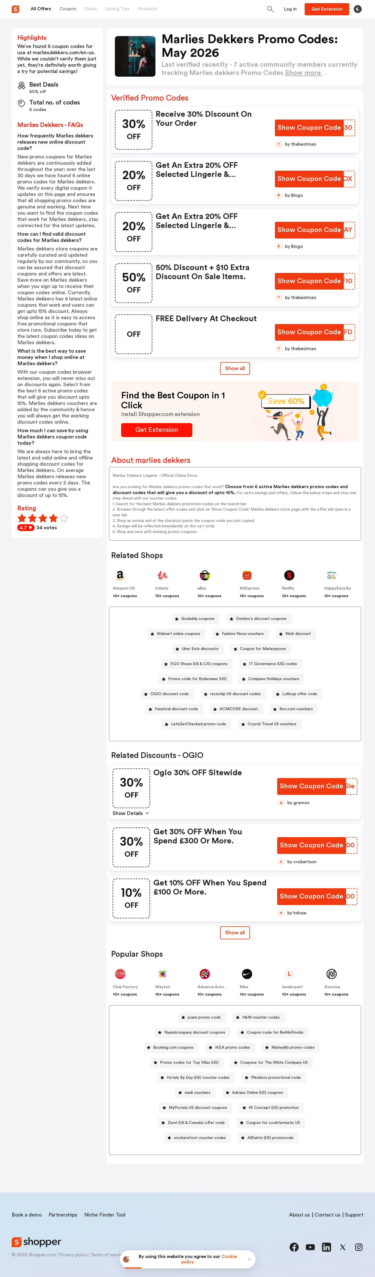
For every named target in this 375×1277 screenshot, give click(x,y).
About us (299, 1214)
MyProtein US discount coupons (198, 1108)
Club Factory (125, 987)
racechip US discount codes (235, 694)
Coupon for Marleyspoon (263, 649)
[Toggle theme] (357, 9)
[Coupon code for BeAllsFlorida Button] (272, 1032)
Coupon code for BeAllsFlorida (275, 1032)
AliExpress (250, 588)
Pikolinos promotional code (276, 1078)
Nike (244, 987)
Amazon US (124, 588)
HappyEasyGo (337, 588)
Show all (235, 932)
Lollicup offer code (299, 694)
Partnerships (63, 1214)
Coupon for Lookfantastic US (273, 1123)
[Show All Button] (235, 932)
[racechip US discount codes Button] (233, 694)
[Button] (290, 9)
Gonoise (332, 987)
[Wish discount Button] (296, 634)
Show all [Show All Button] (235, 368)
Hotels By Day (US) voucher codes (198, 1078)
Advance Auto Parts (216, 987)
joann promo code (204, 1017)
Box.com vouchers (296, 709)
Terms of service (107, 1255)
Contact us (327, 1214)
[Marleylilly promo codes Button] (291, 1047)
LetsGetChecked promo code (198, 724)
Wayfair (162, 987)
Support (354, 1214)
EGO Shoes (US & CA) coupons (198, 664)
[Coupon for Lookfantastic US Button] (271, 1123)
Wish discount (298, 634)
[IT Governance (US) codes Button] (270, 664)
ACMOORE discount (239, 709)
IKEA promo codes (232, 1048)
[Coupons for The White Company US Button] (272, 1062)
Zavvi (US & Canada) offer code (196, 1123)
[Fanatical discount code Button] (174, 709)
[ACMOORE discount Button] (236, 709)
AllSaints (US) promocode (270, 1138)
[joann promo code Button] (202, 1017)
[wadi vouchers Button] (195, 1093)
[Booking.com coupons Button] (171, 1047)
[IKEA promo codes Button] (230, 1047)
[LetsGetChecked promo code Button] (196, 724)
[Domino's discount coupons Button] (259, 619)
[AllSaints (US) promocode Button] (268, 1138)
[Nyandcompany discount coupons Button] (192, 1032)
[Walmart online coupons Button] (176, 634)
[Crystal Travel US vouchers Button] (270, 724)
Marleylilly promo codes (293, 1048)
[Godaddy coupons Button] (196, 619)
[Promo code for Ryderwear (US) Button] (195, 679)
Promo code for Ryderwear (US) (197, 679)
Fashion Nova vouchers (243, 634)
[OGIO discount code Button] (167, 694)
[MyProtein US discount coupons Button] (195, 1108)
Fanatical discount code (176, 709)
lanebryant (292, 987)
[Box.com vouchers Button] (294, 709)
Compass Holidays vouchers (273, 679)
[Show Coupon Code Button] (309, 128)
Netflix (288, 588)
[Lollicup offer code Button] (297, 694)
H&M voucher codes (261, 1017)
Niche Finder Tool (104, 1214)
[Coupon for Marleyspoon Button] (260, 649)
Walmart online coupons (178, 634)
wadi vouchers (197, 1093)
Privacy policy (73, 1255)
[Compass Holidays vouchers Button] (271, 679)
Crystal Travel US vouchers (272, 724)
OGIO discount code (169, 694)
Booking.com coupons (173, 1048)
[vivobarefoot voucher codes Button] (197, 1138)
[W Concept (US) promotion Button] (271, 1108)
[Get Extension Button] (156, 430)
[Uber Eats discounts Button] (198, 649)
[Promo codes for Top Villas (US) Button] (187, 1062)
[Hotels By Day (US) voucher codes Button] (196, 1078)
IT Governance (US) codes (273, 664)
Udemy (161, 588)
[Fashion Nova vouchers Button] (240, 634)
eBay (202, 588)
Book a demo (27, 1214)
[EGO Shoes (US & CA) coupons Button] (197, 664)
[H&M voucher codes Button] (259, 1017)
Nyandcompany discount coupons (194, 1032)
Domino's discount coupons (261, 619)
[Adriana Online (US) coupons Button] (255, 1093)
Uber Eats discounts (200, 649)
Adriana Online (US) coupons (257, 1093)
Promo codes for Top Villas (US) (189, 1063)
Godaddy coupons (197, 619)
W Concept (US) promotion (274, 1108)
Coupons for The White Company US (274, 1063)
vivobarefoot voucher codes (200, 1138)
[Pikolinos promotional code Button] (273, 1078)
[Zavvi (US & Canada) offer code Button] (194, 1123)
